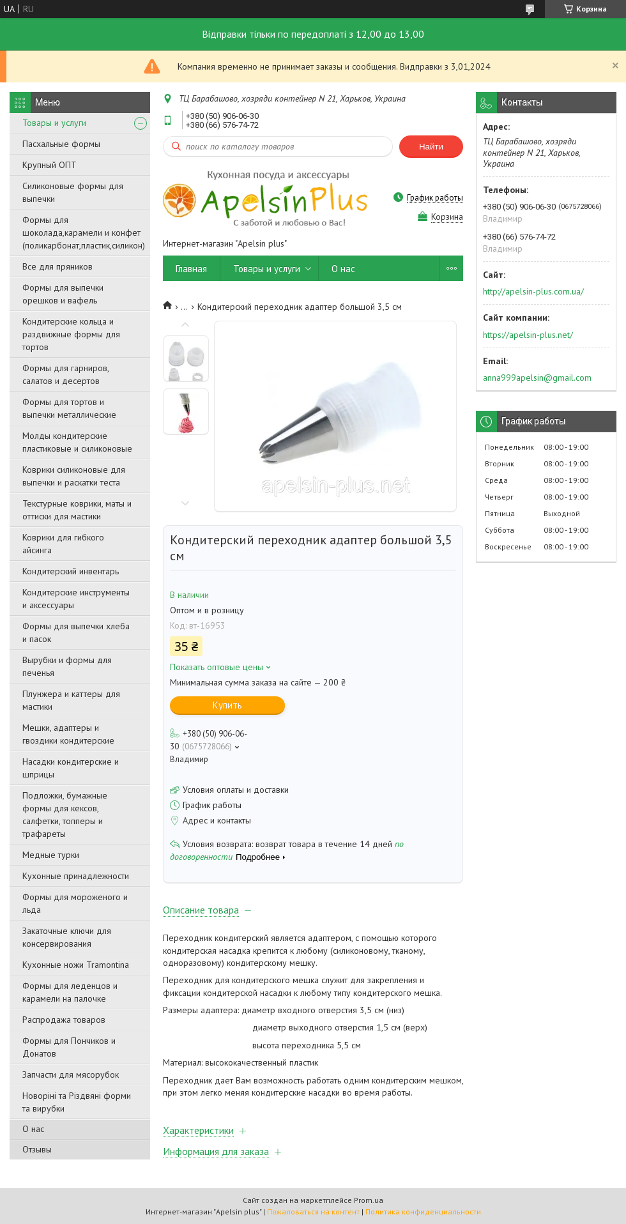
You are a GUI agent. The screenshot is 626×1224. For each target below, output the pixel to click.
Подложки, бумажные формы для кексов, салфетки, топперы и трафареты (64, 814)
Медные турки (50, 855)
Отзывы (37, 1149)
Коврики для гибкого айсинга (63, 544)
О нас (33, 1129)
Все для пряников (57, 266)
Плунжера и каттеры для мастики (71, 700)
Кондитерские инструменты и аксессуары (76, 598)
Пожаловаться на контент (313, 1211)
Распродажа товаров (63, 1019)
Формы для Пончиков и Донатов (69, 1047)
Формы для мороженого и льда (75, 903)
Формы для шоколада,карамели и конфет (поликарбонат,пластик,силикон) (83, 232)
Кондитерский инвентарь (70, 571)
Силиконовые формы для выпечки (72, 192)
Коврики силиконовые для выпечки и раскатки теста (73, 476)
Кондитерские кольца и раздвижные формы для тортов (71, 334)
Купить (227, 705)
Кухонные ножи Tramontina (75, 964)
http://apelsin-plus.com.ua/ (533, 291)
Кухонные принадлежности (75, 876)
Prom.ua (368, 1200)
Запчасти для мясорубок (70, 1074)
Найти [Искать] (431, 146)
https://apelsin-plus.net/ (528, 334)
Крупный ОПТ (49, 165)
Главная (191, 268)
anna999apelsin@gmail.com (537, 377)
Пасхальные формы (61, 143)
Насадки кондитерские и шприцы (70, 768)
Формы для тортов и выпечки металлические (69, 408)
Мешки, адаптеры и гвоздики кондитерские (68, 734)
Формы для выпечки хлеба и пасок (76, 632)
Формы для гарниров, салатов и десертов (65, 374)
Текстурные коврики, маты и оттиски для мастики (77, 510)
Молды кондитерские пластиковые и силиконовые (77, 442)
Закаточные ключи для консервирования (66, 937)
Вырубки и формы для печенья (67, 666)
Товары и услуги (54, 122)
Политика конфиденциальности (423, 1211)
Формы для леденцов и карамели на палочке (70, 992)
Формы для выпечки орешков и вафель (62, 294)
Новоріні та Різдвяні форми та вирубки (76, 1102)
